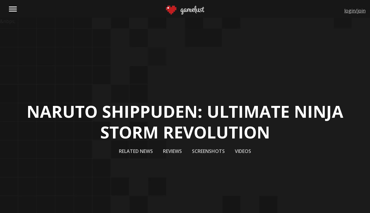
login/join (355, 10)
